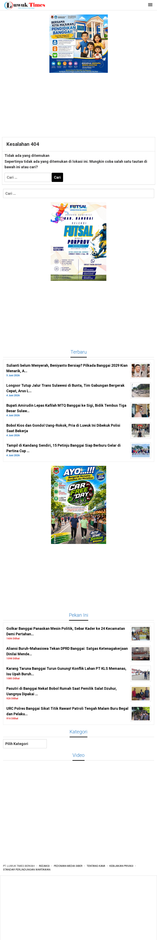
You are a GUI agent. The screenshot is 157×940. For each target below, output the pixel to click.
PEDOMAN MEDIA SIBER (68, 865)
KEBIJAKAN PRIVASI (121, 865)
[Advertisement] (78, 104)
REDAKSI (44, 865)
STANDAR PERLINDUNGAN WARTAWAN (26, 869)
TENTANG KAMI (96, 865)
